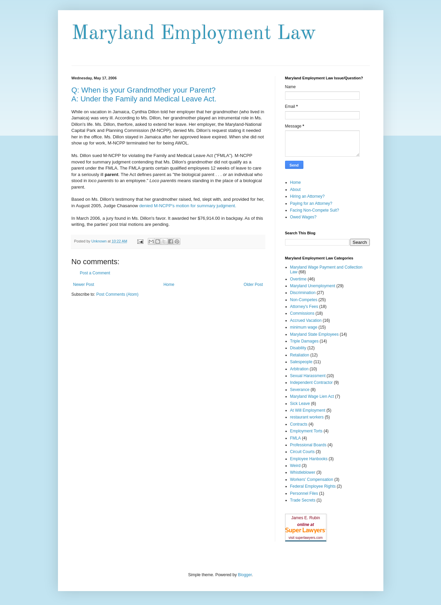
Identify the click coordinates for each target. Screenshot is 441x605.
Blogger (245, 574)
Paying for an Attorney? (311, 203)
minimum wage (304, 327)
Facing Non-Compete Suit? (314, 210)
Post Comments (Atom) (117, 294)
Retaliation (299, 355)
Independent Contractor (311, 382)
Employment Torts (306, 431)
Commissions (302, 313)
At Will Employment (307, 410)
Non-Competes (304, 299)
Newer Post (83, 284)
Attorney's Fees (304, 306)
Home (168, 284)
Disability (298, 348)
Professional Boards (308, 445)
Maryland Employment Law (194, 33)
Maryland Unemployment (312, 286)
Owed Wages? (303, 217)
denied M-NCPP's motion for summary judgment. (187, 205)
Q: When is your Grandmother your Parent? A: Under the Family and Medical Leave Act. (144, 94)
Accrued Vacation (306, 320)
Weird (295, 465)
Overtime (298, 279)
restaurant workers (307, 417)
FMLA (295, 438)
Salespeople (301, 361)
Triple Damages (304, 341)
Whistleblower (303, 472)
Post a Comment (95, 273)
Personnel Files (304, 493)
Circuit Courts (302, 451)
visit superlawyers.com (305, 538)
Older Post (253, 284)
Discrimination (303, 292)
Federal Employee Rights (313, 486)
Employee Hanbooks (309, 458)
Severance (299, 389)
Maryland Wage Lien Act (312, 396)
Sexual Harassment (308, 375)
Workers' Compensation (311, 479)
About (295, 189)
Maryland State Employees (314, 334)
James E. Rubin (305, 517)
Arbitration (299, 369)
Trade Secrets (303, 500)
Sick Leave (300, 403)
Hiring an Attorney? (307, 196)
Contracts (298, 424)
